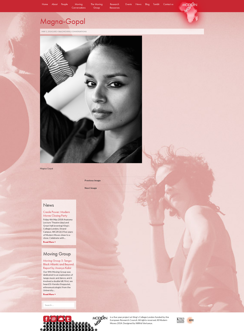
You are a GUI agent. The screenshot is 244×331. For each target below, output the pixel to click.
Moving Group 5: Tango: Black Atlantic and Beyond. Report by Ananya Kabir (58, 264)
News (138, 4)
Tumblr (156, 4)
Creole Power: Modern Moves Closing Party (56, 214)
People (64, 4)
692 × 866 (57, 31)
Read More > (49, 242)
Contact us (168, 4)
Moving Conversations (79, 6)
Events (128, 4)
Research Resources (115, 6)
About (54, 4)
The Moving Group (96, 6)
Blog (147, 4)
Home (45, 4)
